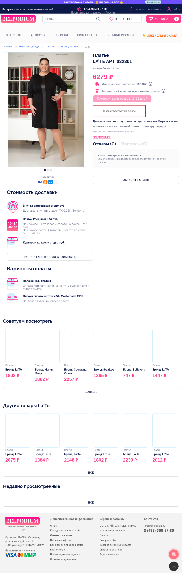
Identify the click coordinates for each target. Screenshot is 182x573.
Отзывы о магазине (61, 535)
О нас (53, 525)
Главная (7, 46)
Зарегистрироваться (148, 9)
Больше (91, 391)
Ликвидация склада (162, 35)
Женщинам (13, 35)
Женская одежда (29, 46)
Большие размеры (120, 35)
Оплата (104, 535)
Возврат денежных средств (115, 544)
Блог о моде (57, 549)
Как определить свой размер (66, 544)
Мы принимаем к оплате (20, 550)
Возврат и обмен (109, 540)
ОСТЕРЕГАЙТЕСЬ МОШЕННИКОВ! (118, 525)
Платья (40, 35)
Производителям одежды (65, 554)
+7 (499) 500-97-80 (95, 8)
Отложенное (125, 19)
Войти (176, 9)
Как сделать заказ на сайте (65, 530)
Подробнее (102, 137)
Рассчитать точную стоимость (50, 257)
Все (91, 472)
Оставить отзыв (136, 179)
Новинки (61, 35)
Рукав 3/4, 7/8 (69, 46)
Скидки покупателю (111, 549)
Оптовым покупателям (63, 559)
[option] (45, 169)
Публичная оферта (60, 540)
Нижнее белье (87, 35)
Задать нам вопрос (111, 554)
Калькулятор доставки (112, 530)
